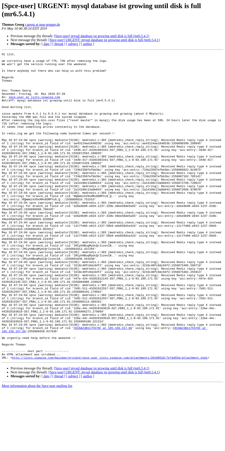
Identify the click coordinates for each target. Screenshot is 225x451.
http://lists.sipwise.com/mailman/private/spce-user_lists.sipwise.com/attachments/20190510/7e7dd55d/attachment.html (109, 419)
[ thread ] (58, 44)
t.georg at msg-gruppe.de (42, 24)
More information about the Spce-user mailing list (37, 447)
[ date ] (46, 44)
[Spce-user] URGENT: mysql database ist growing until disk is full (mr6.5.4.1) (104, 40)
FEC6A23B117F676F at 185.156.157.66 (103, 383)
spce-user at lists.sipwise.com (34, 106)
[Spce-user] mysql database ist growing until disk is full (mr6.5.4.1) (101, 36)
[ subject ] (73, 44)
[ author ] (87, 44)
